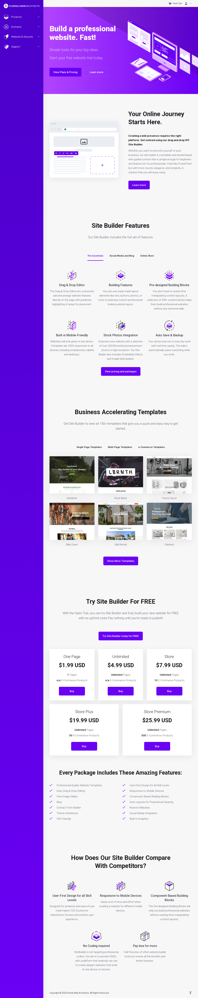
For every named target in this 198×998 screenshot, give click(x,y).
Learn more (96, 72)
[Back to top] (190, 993)
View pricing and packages (121, 371)
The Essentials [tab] (95, 255)
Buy (72, 691)
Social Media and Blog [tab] (122, 255)
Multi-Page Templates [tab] (120, 447)
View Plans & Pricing (65, 72)
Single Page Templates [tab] (89, 447)
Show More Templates (120, 560)
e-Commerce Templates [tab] (151, 447)
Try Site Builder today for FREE (120, 636)
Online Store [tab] (147, 255)
